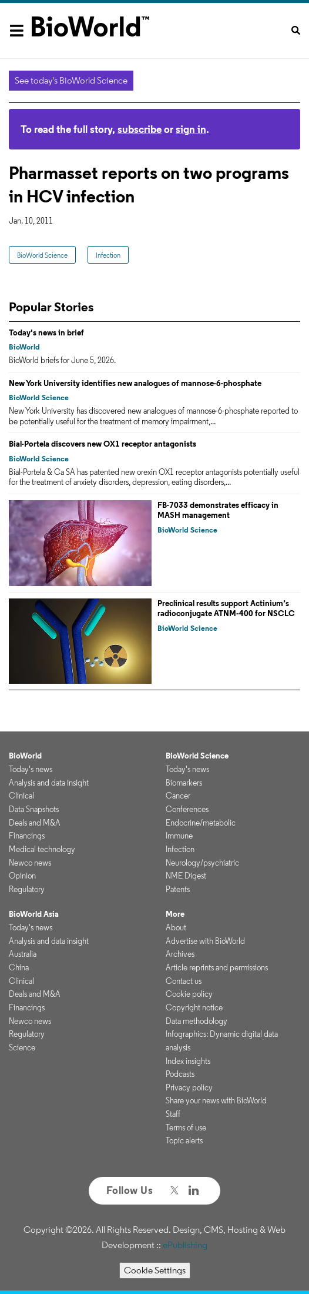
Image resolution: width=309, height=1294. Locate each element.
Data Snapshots (34, 809)
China (19, 967)
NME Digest (186, 875)
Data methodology (196, 1021)
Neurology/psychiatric (202, 862)
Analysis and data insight (49, 782)
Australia (22, 954)
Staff (173, 1114)
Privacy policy (189, 1087)
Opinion (22, 875)
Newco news (30, 862)
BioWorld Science (42, 255)
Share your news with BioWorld (216, 1100)
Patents (178, 889)
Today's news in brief (46, 332)
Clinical (21, 795)
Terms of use (186, 1127)
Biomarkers (184, 782)
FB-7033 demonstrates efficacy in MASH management (217, 510)
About (176, 927)
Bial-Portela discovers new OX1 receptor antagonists (102, 443)
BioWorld (24, 347)
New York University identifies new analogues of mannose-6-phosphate (135, 383)
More (175, 914)
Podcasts (180, 1074)
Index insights (188, 1061)
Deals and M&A (35, 822)
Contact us (183, 981)
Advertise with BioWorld (205, 941)
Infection (108, 255)
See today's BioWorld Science (71, 80)
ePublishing (185, 1244)
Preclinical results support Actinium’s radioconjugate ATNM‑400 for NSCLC (226, 608)
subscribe (139, 129)
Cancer (178, 795)
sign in (191, 129)
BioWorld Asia (34, 914)
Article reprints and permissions (217, 967)
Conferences (187, 809)
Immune (179, 835)
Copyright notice (194, 1007)
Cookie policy (189, 994)
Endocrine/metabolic (201, 822)
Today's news (30, 769)
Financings (27, 835)
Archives (180, 954)
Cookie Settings (155, 1270)
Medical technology (42, 849)
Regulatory (27, 889)
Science (22, 1047)
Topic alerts (184, 1140)
